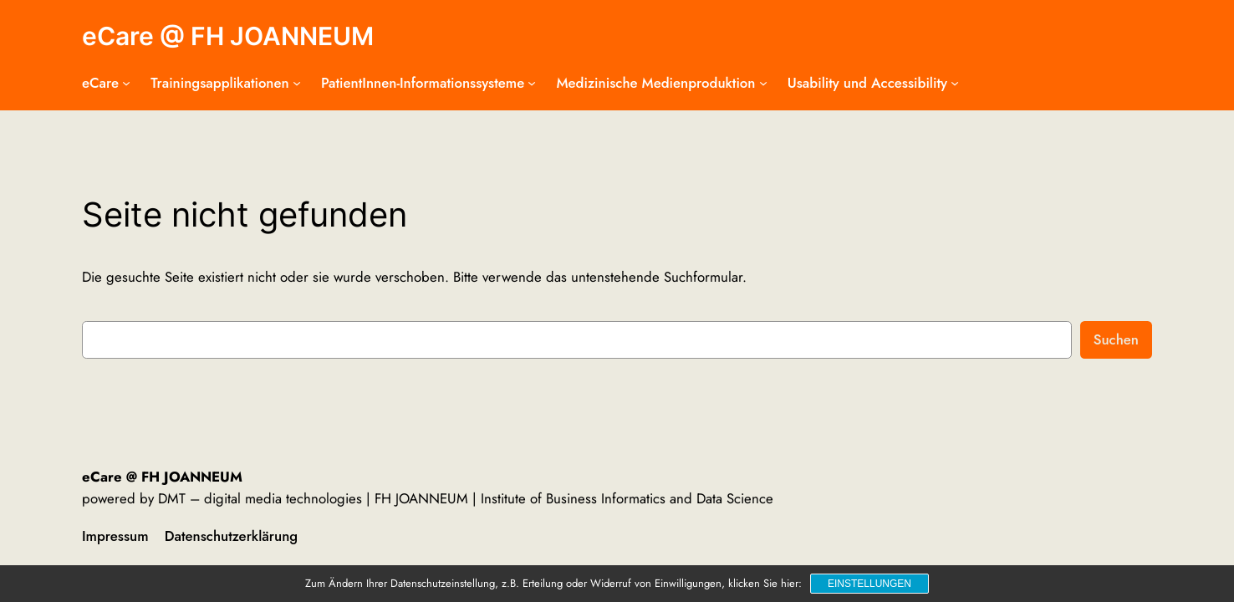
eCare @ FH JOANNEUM (228, 36)
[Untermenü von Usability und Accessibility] (955, 83)
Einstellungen (869, 583)
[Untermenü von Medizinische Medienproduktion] (763, 83)
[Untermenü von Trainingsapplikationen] (297, 83)
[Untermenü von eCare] (126, 83)
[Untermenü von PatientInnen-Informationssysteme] (532, 83)
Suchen (1116, 339)
